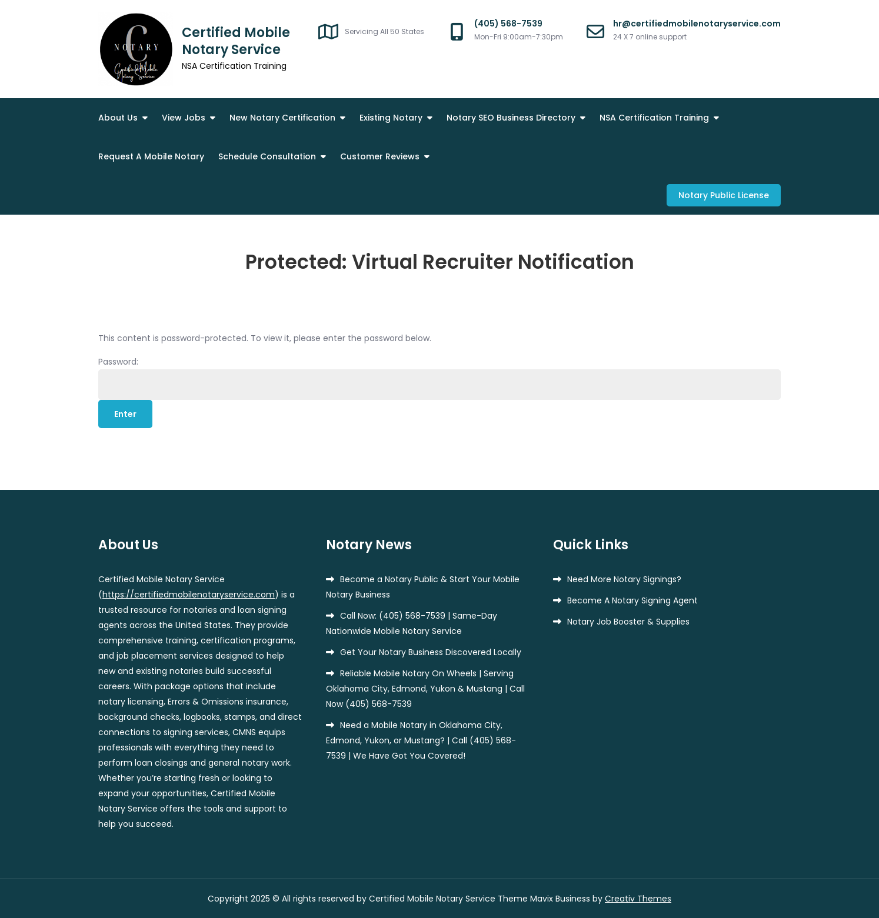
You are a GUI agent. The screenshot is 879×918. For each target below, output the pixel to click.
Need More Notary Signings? (624, 579)
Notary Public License (723, 195)
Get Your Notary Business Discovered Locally (430, 652)
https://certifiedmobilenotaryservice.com (188, 594)
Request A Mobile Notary (151, 156)
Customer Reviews (379, 156)
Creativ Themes (638, 898)
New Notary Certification (282, 117)
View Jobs (183, 117)
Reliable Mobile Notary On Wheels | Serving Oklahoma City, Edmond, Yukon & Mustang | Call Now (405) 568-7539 (425, 688)
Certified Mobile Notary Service (236, 41)
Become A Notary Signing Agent (632, 600)
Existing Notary (390, 117)
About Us (118, 117)
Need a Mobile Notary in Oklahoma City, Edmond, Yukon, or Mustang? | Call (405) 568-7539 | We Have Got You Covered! (421, 740)
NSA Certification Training (654, 117)
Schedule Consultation (267, 156)
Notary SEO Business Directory (511, 117)
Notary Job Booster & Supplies (628, 621)
